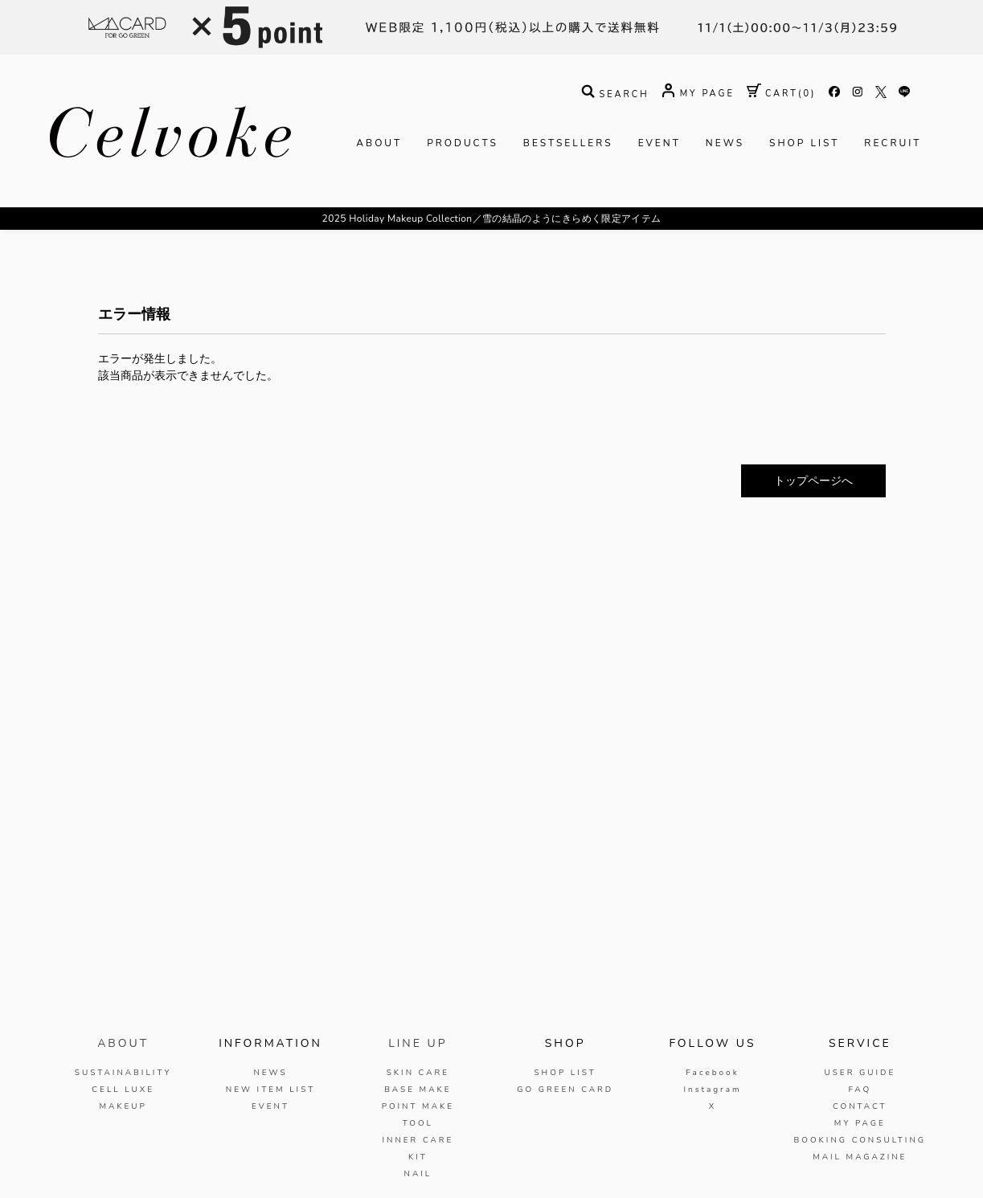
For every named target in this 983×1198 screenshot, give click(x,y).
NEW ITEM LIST (270, 1089)
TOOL (418, 1123)
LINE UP (417, 1043)
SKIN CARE (418, 1072)
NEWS (725, 143)
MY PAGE (860, 1123)
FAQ (859, 1089)
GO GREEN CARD (565, 1089)
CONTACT (860, 1106)
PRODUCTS (462, 143)
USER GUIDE (859, 1072)
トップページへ (813, 481)
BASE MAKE (417, 1089)
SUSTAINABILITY (123, 1072)
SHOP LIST (804, 143)
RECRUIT (892, 143)
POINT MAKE (418, 1106)
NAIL (417, 1174)
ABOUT (379, 143)
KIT (418, 1157)
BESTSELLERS (568, 143)
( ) (782, 93)
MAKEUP (123, 1106)
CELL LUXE (123, 1089)
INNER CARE (417, 1140)
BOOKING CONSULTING (860, 1140)
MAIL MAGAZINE (860, 1157)
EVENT (659, 143)
